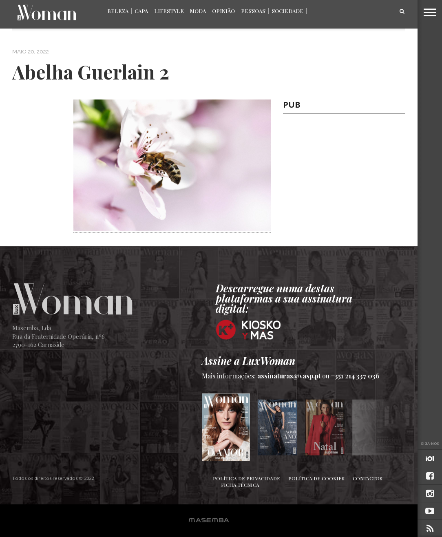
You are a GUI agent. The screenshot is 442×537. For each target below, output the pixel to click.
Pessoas (253, 10)
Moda (198, 10)
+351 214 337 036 (355, 375)
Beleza (117, 10)
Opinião (223, 10)
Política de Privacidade (246, 478)
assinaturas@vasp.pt (288, 375)
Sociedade (287, 10)
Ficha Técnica (240, 485)
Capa (141, 10)
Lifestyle (169, 10)
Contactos (367, 478)
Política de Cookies (316, 478)
